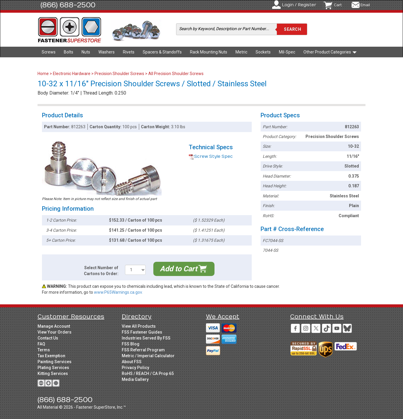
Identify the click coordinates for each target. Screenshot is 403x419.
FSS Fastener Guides (142, 332)
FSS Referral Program (143, 349)
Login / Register (299, 4)
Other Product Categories (330, 52)
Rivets (128, 52)
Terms (44, 349)
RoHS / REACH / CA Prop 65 (148, 373)
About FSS (132, 361)
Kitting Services (53, 373)
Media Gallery (135, 379)
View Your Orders (55, 332)
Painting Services (55, 361)
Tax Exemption (51, 355)
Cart (338, 5)
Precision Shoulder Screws (119, 73)
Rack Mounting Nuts (208, 52)
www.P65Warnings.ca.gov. (118, 292)
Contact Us (48, 338)
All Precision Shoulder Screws (176, 73)
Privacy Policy (135, 367)
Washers (106, 52)
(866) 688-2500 (67, 5)
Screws (49, 52)
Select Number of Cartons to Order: (101, 270)
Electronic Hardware (71, 73)
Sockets (263, 52)
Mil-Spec (287, 52)
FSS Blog (130, 344)
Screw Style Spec (211, 156)
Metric (241, 52)
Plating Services (53, 367)
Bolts (68, 52)
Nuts (86, 52)
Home (44, 73)
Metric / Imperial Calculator (148, 355)
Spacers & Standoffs (162, 52)
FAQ (41, 344)
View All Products (139, 326)
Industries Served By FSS (146, 338)
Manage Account (54, 326)
